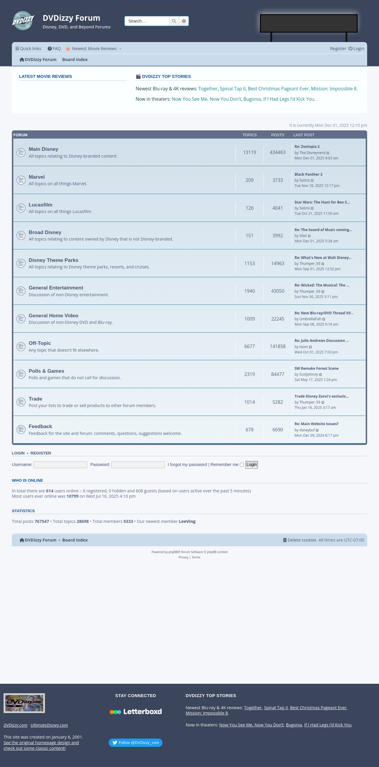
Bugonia (252, 99)
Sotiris (304, 180)
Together (208, 89)
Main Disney (43, 149)
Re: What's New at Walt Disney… (323, 257)
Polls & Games (46, 371)
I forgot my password (187, 464)
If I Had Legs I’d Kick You (288, 99)
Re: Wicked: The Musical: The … (322, 285)
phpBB (173, 552)
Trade (35, 399)
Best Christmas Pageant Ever (278, 89)
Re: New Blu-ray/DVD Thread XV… (324, 313)
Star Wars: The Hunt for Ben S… (322, 202)
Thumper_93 (309, 263)
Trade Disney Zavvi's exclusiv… (322, 396)
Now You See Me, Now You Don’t (206, 99)
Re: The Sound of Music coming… (323, 229)
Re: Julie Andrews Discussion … (322, 340)
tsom (303, 346)
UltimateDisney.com (49, 725)
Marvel (37, 177)
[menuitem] (54, 48)
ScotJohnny (308, 374)
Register (40, 453)
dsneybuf (307, 430)
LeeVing (187, 521)
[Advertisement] (309, 23)
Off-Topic (40, 343)
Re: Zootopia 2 (307, 146)
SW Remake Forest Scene (317, 368)
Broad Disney (45, 232)
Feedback (40, 426)
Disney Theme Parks (53, 260)
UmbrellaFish (310, 318)
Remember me (227, 464)
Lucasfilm (40, 205)
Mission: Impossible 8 (334, 89)
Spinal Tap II (233, 89)
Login (18, 453)
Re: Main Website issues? (316, 423)
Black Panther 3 (308, 174)
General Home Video (53, 315)
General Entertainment (56, 288)
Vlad (302, 235)
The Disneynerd (312, 152)
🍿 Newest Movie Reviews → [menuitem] (93, 48)
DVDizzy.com (15, 725)
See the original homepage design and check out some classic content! (41, 745)
